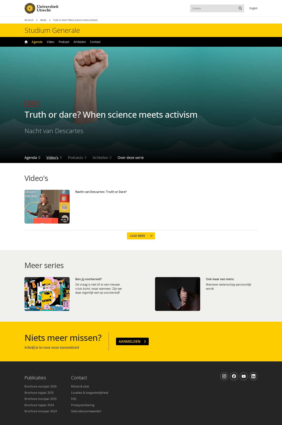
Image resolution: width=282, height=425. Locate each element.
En (253, 8)
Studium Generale (52, 30)
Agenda (37, 42)
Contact (95, 42)
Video (50, 42)
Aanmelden (129, 341)
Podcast (64, 42)
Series (43, 20)
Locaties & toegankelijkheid (89, 393)
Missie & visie (80, 386)
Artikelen (80, 42)
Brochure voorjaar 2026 (40, 386)
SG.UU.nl (28, 20)
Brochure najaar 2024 (39, 405)
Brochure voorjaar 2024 (40, 411)
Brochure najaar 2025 (39, 393)
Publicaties (35, 378)
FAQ (73, 399)
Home (26, 42)
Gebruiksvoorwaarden (86, 411)
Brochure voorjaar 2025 (40, 399)
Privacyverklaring (82, 405)
